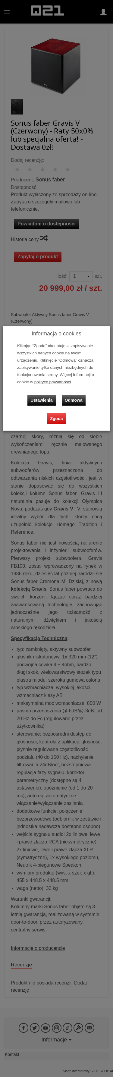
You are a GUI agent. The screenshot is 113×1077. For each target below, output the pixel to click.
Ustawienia (41, 400)
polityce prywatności (52, 382)
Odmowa (74, 400)
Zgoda (56, 418)
